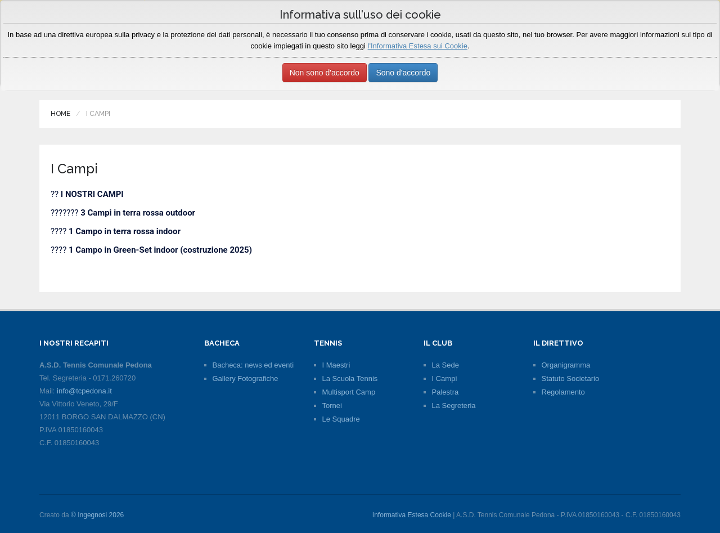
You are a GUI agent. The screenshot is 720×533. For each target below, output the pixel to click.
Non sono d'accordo (324, 72)
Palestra (445, 392)
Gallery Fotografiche (245, 378)
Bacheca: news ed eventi (253, 365)
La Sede (445, 365)
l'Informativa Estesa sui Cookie (417, 46)
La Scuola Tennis (350, 378)
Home (60, 114)
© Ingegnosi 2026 (97, 515)
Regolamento (563, 392)
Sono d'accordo (403, 72)
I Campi (444, 378)
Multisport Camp (349, 392)
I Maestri (336, 365)
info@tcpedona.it (84, 391)
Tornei (332, 405)
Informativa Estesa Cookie (411, 515)
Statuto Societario (571, 378)
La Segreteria (454, 405)
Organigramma (566, 365)
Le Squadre (341, 419)
